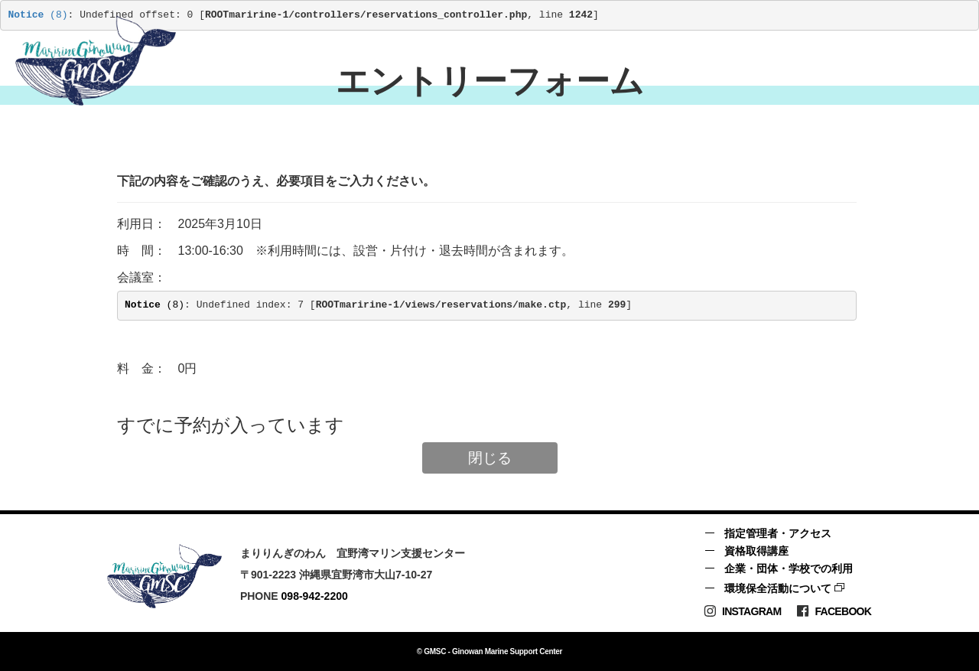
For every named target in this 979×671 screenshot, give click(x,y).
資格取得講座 (756, 551)
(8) (38, 15)
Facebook (833, 610)
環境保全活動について (777, 588)
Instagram (742, 610)
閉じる (490, 458)
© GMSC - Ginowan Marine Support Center (489, 651)
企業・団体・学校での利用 (788, 568)
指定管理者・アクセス (777, 533)
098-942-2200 (314, 596)
